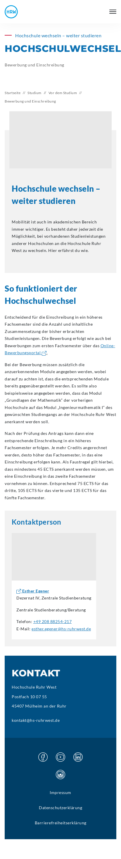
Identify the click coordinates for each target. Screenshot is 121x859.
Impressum (60, 792)
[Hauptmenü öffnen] (113, 12)
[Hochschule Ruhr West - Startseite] (11, 11)
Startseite (12, 93)
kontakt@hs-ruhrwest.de (36, 720)
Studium (34, 93)
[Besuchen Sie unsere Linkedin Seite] (78, 757)
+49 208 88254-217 (52, 621)
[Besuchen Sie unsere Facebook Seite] (43, 757)
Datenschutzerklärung (60, 807)
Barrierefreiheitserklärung (61, 822)
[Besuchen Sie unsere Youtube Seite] (60, 757)
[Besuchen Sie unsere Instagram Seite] (60, 774)
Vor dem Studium (63, 93)
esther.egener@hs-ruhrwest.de (61, 628)
